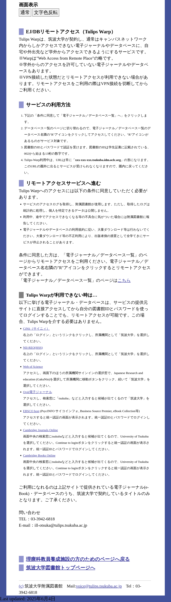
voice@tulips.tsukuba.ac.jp (99, 586)
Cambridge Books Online (39, 455)
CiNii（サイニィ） (36, 328)
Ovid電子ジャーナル (37, 392)
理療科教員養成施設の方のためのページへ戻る (78, 559)
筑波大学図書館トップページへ (60, 567)
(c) (21, 586)
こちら (124, 280)
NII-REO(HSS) (33, 347)
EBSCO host (31, 411)
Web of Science (33, 366)
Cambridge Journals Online (40, 430)
